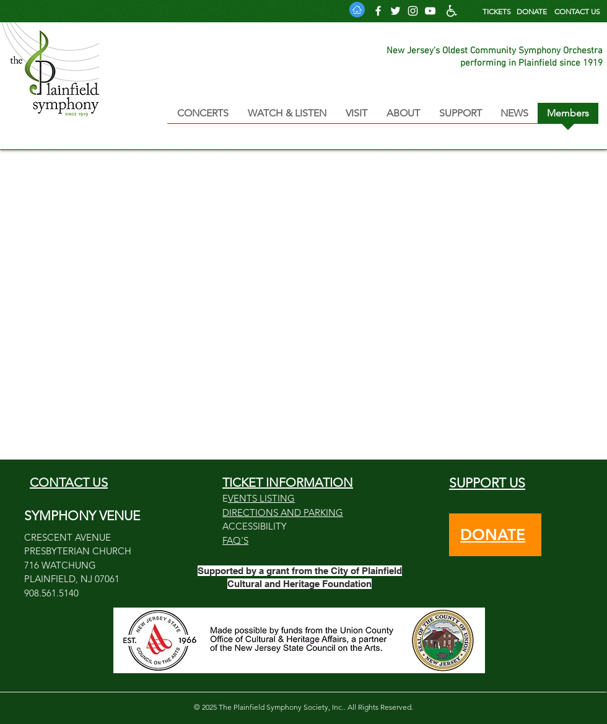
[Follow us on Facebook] (378, 10)
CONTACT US (577, 11)
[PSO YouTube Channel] (430, 10)
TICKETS (497, 11)
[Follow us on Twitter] (395, 10)
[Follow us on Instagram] (412, 10)
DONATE (532, 11)
